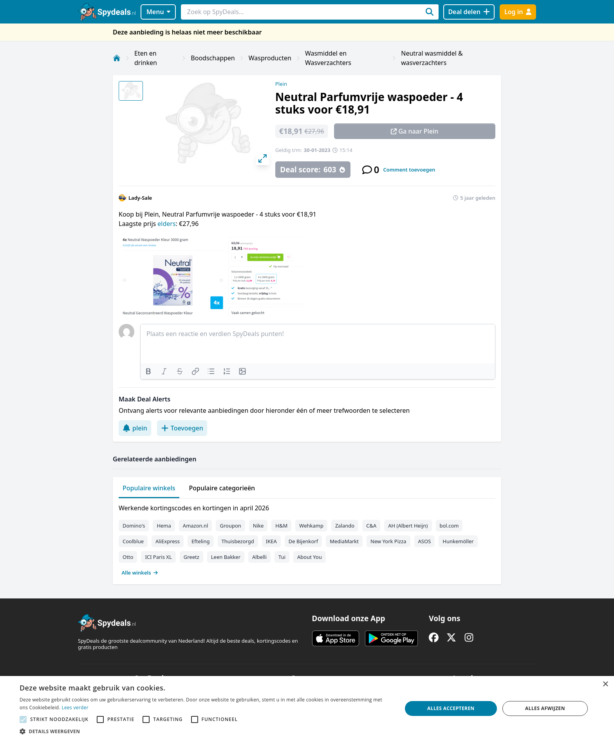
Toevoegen (182, 428)
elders (166, 223)
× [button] (605, 684)
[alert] (307, 708)
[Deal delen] (469, 12)
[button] (205, 731)
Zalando (344, 525)
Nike (258, 525)
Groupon (230, 525)
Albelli (259, 556)
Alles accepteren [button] (451, 708)
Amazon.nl (195, 525)
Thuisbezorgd (238, 541)
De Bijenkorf (303, 541)
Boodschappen (213, 58)
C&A (371, 525)
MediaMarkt (344, 541)
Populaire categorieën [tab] (222, 488)
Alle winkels (140, 572)
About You (309, 556)
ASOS (424, 541)
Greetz (191, 556)
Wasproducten (270, 58)
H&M (281, 525)
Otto (128, 556)
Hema (164, 525)
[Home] (117, 58)
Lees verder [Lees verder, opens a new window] (74, 707)
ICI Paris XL (158, 556)
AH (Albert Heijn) (408, 525)
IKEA (271, 541)
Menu (158, 11)
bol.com (449, 525)
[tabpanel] (307, 538)
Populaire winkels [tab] (149, 488)
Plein (281, 84)
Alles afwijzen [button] (545, 708)
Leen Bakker (225, 556)
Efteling (200, 541)
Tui (281, 556)
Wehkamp (311, 525)
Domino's (134, 525)
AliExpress (167, 541)
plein (135, 428)
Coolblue (133, 541)
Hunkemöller (457, 541)
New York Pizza (388, 541)
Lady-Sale (140, 198)
